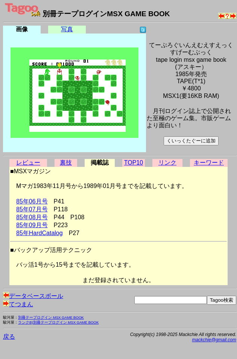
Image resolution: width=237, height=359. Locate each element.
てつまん (18, 304)
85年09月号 (32, 225)
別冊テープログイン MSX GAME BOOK (51, 317)
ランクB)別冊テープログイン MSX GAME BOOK (58, 322)
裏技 (66, 162)
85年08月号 (32, 217)
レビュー (28, 162)
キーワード (209, 162)
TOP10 (133, 162)
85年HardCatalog (39, 233)
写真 (67, 29)
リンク (167, 162)
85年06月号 (32, 201)
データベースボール (33, 296)
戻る (9, 336)
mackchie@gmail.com (214, 339)
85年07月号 (32, 209)
